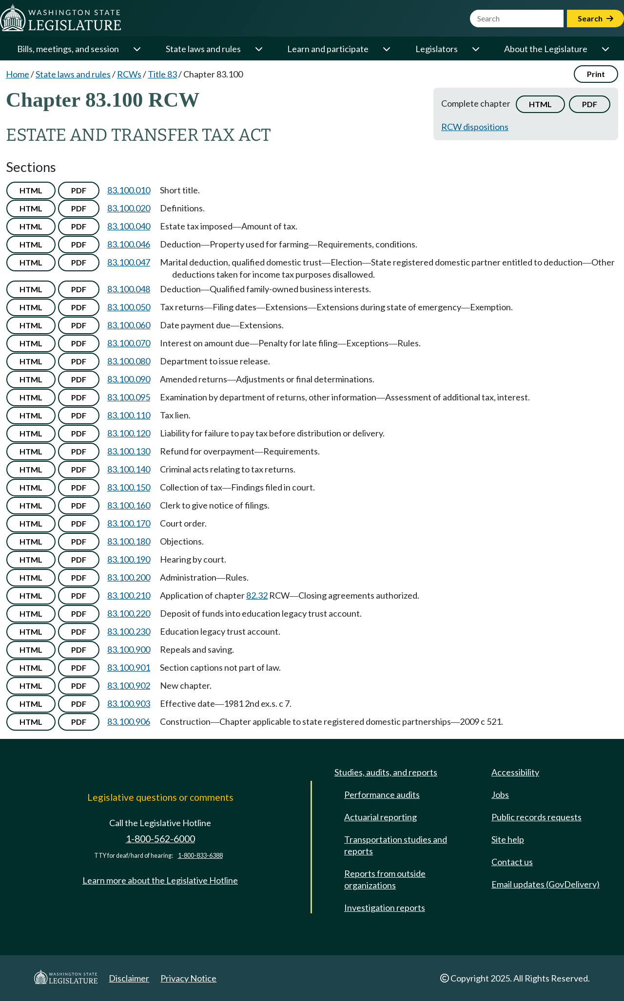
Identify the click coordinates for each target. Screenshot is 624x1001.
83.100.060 (128, 325)
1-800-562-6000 (160, 838)
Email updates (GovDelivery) (545, 884)
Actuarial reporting (380, 817)
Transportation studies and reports (395, 845)
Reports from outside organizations (385, 879)
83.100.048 (128, 288)
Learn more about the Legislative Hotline (160, 880)
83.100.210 (128, 595)
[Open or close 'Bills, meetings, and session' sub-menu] (136, 48)
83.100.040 (128, 226)
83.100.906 (128, 721)
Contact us (512, 861)
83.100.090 (128, 379)
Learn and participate (328, 48)
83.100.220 (128, 613)
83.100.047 (128, 262)
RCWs (129, 74)
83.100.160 (128, 505)
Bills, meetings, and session (68, 48)
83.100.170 (128, 523)
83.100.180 (128, 541)
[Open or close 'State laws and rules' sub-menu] (258, 48)
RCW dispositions (474, 126)
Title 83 (162, 74)
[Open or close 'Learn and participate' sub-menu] (386, 48)
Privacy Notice (188, 978)
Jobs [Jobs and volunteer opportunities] (500, 794)
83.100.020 (128, 208)
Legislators (436, 48)
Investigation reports (384, 907)
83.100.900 (128, 649)
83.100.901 (128, 667)
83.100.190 (128, 559)
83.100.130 (128, 451)
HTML (540, 104)
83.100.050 (128, 307)
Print (596, 73)
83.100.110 (128, 415)
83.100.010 (128, 190)
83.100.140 (128, 469)
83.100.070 (128, 343)
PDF (589, 104)
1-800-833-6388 (200, 855)
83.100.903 (128, 703)
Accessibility (515, 772)
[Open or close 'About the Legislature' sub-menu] (605, 48)
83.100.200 (128, 577)
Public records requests (536, 817)
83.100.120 (128, 433)
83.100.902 (128, 685)
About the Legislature (545, 48)
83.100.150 (128, 487)
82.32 (257, 595)
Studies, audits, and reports (385, 772)
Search (595, 18)
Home (17, 74)
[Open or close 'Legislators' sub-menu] (475, 48)
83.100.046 (128, 244)
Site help (507, 839)
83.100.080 (128, 361)
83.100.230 (128, 631)
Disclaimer (129, 978)
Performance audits (382, 794)
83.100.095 (128, 397)
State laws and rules (203, 48)
